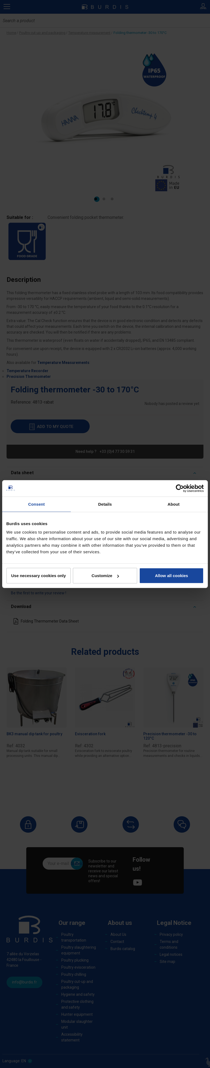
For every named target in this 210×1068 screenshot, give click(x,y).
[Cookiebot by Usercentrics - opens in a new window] (180, 488)
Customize (105, 575)
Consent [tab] (36, 504)
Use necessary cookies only (38, 575)
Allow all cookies (171, 575)
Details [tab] (105, 504)
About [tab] (174, 504)
